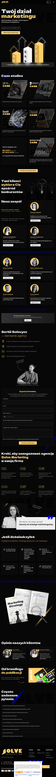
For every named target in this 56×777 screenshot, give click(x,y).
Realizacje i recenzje (41, 752)
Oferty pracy (48, 755)
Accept (19, 772)
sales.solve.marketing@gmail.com (11, 763)
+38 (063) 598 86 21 (7, 762)
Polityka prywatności (49, 757)
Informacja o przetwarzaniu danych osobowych (33, 775)
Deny (28, 772)
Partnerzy (47, 752)
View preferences (36, 772)
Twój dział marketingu (7, 757)
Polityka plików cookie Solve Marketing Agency (21, 775)
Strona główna (31, 752)
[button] (40, 762)
